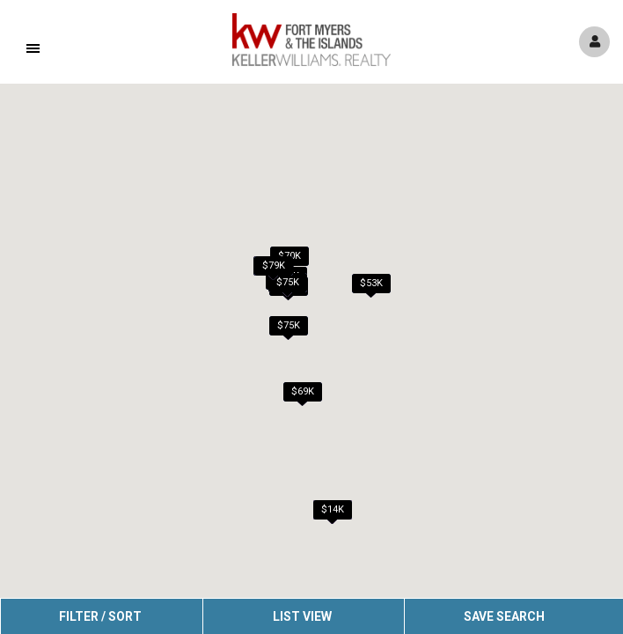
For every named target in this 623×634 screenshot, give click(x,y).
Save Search (504, 616)
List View (302, 616)
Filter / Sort (100, 616)
